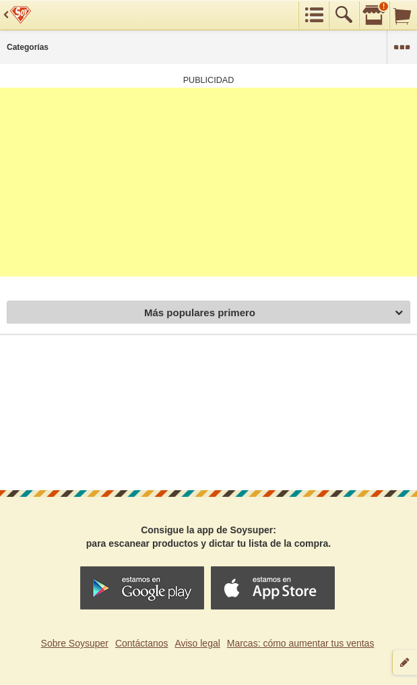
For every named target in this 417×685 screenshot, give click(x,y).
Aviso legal (197, 643)
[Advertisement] (208, 182)
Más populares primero (273, 313)
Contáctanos (141, 643)
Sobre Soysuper (74, 643)
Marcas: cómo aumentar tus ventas (301, 643)
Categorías (28, 47)
